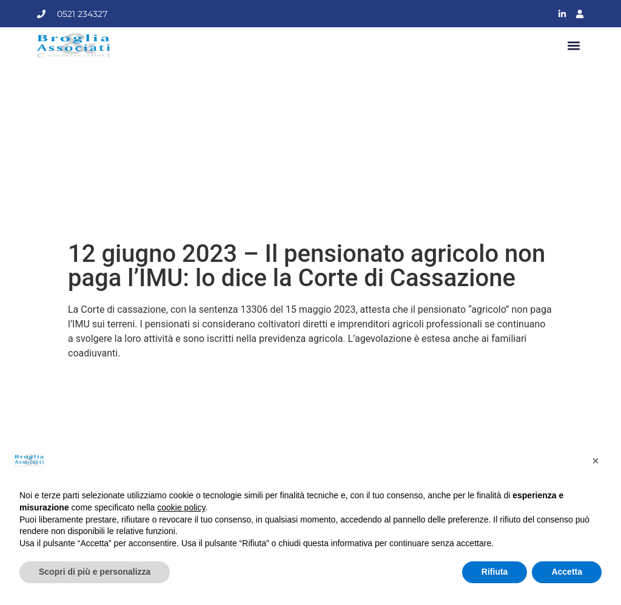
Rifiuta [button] (495, 572)
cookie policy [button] (181, 507)
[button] (574, 46)
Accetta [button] (566, 572)
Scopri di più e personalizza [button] (94, 572)
